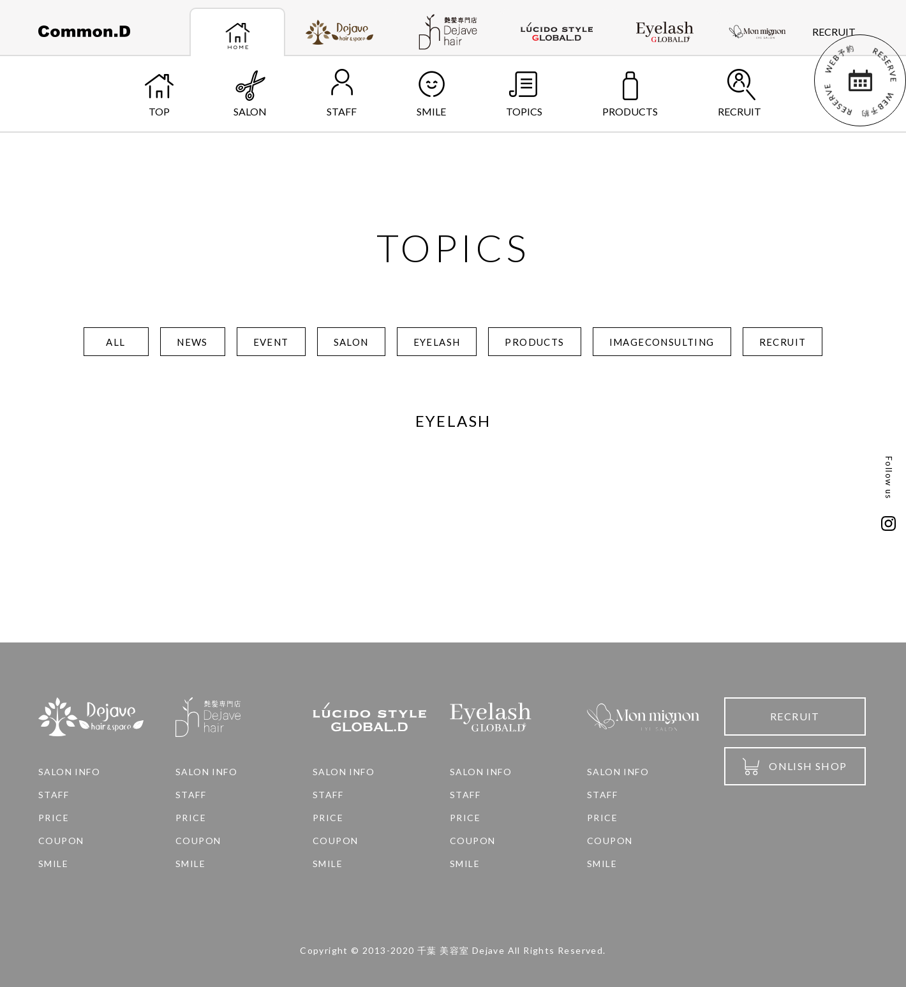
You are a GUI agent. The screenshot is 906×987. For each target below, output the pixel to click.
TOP (159, 93)
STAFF (342, 93)
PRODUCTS (630, 93)
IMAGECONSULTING (662, 342)
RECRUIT (834, 32)
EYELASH (437, 342)
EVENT (271, 342)
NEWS (192, 342)
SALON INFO (69, 772)
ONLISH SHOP (795, 766)
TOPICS (524, 93)
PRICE (53, 817)
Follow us (889, 478)
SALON (250, 93)
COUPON (61, 840)
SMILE (431, 93)
